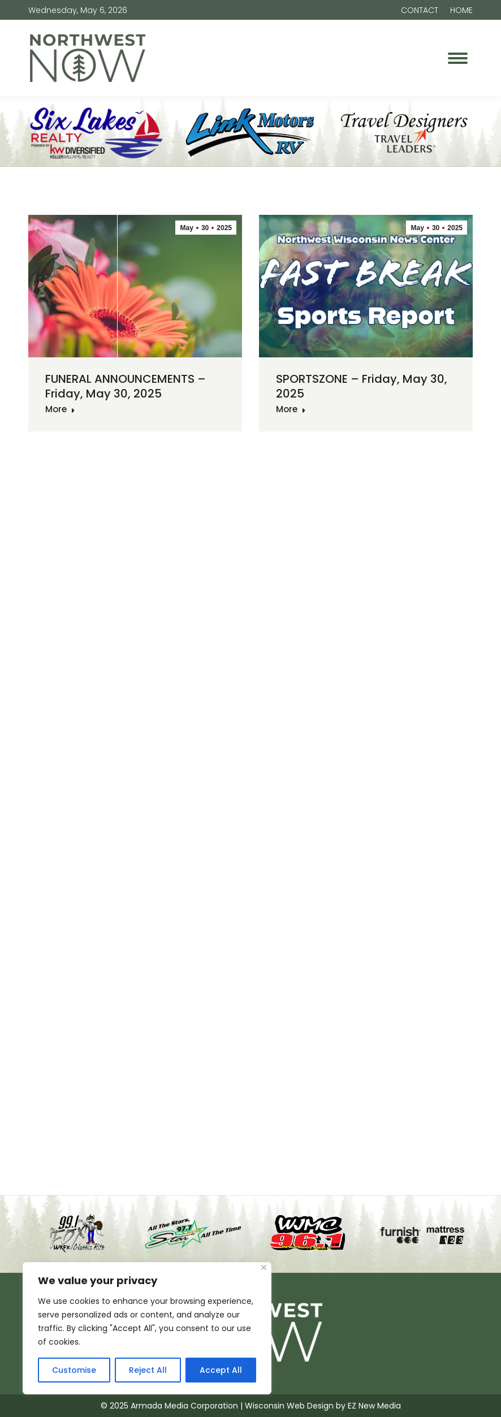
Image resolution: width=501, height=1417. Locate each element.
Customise (74, 1370)
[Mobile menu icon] (458, 58)
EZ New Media (374, 1405)
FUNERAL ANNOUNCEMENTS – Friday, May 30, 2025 (125, 386)
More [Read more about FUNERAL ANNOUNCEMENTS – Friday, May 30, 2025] (60, 409)
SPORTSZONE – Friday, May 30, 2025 (361, 386)
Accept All (221, 1370)
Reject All (148, 1370)
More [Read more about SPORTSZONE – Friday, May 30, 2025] (291, 409)
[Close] (263, 1267)
